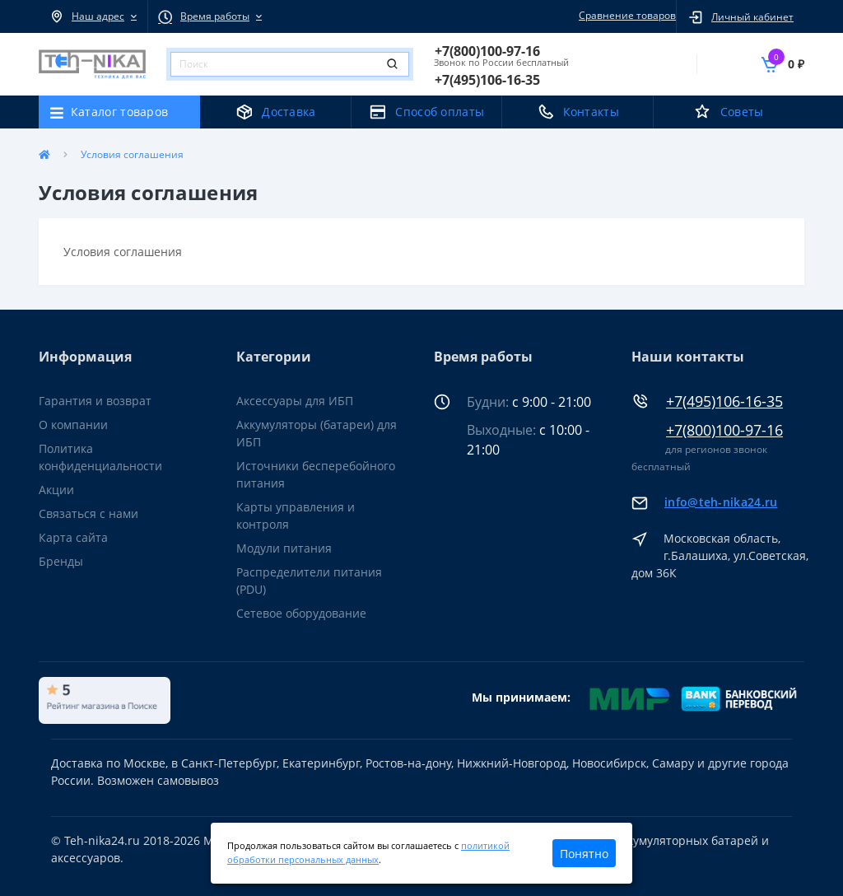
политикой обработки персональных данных (368, 852)
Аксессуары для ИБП (294, 400)
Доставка (288, 111)
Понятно (584, 853)
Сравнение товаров (624, 15)
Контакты (591, 111)
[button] (93, 16)
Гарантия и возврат (95, 400)
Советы (742, 111)
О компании (73, 424)
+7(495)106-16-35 (724, 401)
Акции (56, 489)
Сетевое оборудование (301, 613)
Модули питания (284, 548)
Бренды (61, 561)
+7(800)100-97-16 (724, 430)
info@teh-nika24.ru (720, 502)
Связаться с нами (88, 513)
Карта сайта (73, 537)
